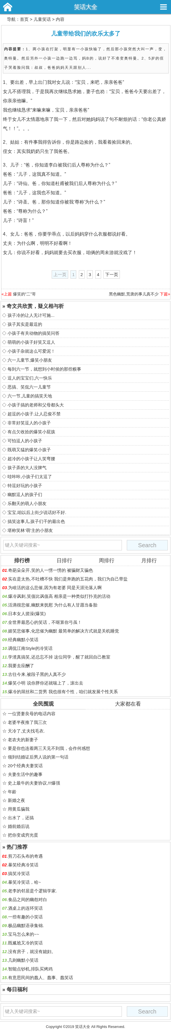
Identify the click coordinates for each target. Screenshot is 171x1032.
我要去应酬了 (21, 665)
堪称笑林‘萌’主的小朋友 (30, 530)
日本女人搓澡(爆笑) (27, 613)
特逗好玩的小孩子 (25, 485)
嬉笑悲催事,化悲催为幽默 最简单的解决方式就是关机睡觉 (63, 630)
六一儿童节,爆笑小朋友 (30, 360)
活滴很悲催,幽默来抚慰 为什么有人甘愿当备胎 (52, 604)
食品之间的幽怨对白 (27, 899)
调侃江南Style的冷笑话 (30, 648)
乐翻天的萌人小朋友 (27, 503)
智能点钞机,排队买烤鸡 (30, 968)
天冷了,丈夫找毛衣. (26, 730)
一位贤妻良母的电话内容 (31, 713)
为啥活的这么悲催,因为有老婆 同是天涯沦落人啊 (54, 587)
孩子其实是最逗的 (25, 324)
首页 (24, 19)
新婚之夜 (16, 800)
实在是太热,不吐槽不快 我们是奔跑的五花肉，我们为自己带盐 (67, 578)
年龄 (12, 791)
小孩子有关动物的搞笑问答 (34, 333)
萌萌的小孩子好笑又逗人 (31, 342)
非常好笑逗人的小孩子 (29, 422)
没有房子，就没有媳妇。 (32, 951)
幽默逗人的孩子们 (25, 494)
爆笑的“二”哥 (24, 294)
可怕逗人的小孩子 (25, 440)
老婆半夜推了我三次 (27, 722)
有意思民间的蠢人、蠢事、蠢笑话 (40, 977)
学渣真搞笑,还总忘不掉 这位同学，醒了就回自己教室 (59, 656)
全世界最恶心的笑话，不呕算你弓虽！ (45, 622)
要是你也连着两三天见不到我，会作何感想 (49, 748)
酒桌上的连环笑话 (25, 908)
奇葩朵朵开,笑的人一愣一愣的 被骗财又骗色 (50, 570)
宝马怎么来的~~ (23, 934)
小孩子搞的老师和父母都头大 (36, 404)
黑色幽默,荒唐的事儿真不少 (134, 294)
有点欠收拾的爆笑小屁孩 (31, 431)
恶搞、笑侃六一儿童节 (29, 386)
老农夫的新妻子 (23, 739)
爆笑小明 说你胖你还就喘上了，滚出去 (45, 682)
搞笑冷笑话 (19, 873)
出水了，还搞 (21, 817)
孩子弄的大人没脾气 (27, 467)
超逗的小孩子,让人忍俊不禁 (34, 413)
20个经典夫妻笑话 (25, 765)
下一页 (111, 274)
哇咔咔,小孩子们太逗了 (30, 476)
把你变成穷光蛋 (23, 835)
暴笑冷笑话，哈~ (24, 882)
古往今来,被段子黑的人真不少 (37, 674)
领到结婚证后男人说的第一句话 (38, 756)
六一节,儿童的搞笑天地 (30, 395)
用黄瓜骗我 (18, 809)
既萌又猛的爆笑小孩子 (29, 449)
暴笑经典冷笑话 (23, 864)
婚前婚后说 (18, 826)
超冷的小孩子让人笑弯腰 (31, 458)
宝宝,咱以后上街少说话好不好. (37, 512)
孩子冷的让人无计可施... (31, 315)
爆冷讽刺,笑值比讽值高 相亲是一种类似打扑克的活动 (59, 596)
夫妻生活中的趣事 (25, 774)
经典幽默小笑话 (23, 639)
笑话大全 (85, 6)
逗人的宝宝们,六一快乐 (30, 378)
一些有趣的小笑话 (25, 916)
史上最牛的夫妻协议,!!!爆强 (34, 783)
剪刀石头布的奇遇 (25, 856)
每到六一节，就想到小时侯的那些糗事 (44, 369)
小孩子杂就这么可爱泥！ (31, 351)
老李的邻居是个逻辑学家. (32, 890)
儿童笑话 (42, 19)
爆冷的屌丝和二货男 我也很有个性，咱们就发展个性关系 (63, 691)
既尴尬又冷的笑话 (25, 942)
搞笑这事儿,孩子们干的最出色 (36, 521)
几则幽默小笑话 (23, 960)
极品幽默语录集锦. (26, 925)
